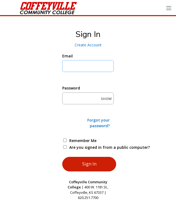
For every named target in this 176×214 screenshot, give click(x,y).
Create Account (88, 44)
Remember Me (82, 140)
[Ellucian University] (38, 8)
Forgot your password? (98, 123)
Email (67, 55)
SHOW (106, 98)
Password (71, 88)
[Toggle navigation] (169, 8)
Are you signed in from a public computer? (94, 147)
